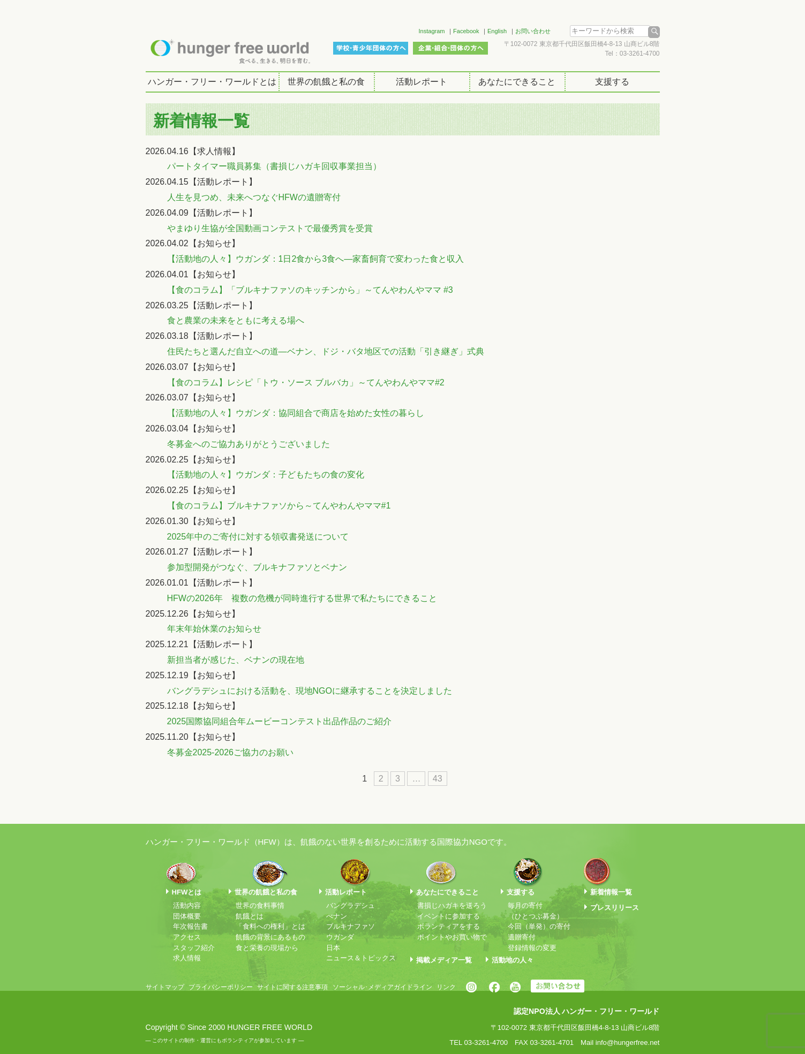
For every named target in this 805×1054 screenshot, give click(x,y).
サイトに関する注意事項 (292, 987)
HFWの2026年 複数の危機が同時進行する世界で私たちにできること (302, 598)
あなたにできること (516, 81)
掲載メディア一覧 (444, 960)
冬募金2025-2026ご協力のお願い (230, 752)
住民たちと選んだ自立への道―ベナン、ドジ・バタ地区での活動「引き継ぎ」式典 (325, 351)
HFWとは (187, 892)
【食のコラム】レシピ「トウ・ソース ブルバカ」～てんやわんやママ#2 (306, 382)
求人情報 (187, 958)
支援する (612, 81)
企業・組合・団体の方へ (450, 48)
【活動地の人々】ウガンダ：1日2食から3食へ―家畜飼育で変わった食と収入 (315, 258)
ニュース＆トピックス (361, 958)
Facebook (466, 31)
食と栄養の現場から (267, 948)
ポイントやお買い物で (452, 937)
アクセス (187, 937)
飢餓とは (250, 916)
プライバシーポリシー (221, 987)
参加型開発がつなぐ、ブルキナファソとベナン (257, 567)
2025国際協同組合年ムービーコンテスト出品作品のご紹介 (279, 721)
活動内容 (187, 905)
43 (437, 778)
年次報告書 (190, 926)
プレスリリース (614, 908)
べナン (336, 916)
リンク (446, 987)
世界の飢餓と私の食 (326, 81)
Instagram (432, 31)
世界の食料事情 (260, 905)
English (497, 31)
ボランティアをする (448, 926)
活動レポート (421, 81)
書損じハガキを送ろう (452, 905)
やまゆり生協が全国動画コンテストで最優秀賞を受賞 (270, 228)
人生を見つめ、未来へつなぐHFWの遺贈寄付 (254, 197)
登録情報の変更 (532, 948)
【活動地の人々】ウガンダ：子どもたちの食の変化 (265, 474)
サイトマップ (165, 987)
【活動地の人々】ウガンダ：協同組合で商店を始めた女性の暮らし (295, 413)
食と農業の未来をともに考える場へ (235, 320)
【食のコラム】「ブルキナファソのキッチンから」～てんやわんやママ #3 (310, 289)
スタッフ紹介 (194, 948)
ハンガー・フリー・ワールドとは (212, 81)
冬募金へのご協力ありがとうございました (248, 444)
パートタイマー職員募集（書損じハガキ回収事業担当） (274, 166)
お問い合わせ (533, 31)
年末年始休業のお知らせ (214, 628)
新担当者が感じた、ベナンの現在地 (235, 659)
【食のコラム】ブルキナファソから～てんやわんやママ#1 (279, 505)
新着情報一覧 (611, 892)
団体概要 (187, 916)
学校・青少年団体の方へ (370, 48)
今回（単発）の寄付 (539, 926)
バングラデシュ (350, 905)
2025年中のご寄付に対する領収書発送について (258, 536)
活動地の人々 (512, 960)
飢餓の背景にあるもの (270, 937)
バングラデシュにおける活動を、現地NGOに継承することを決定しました (309, 690)
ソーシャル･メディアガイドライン (382, 987)
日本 (333, 948)
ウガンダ (340, 937)
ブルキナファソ (350, 926)
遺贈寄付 (522, 937)
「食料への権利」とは (270, 926)
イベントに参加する (448, 916)
